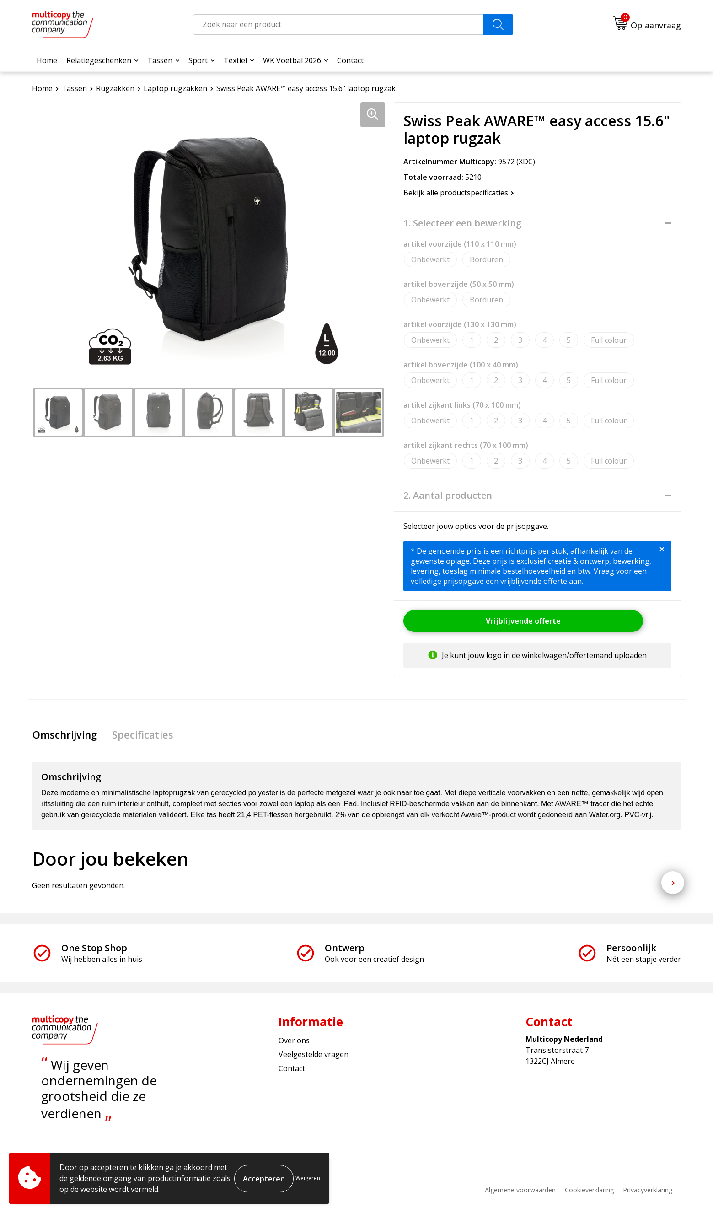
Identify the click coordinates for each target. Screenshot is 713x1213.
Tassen (159, 60)
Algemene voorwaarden (520, 1190)
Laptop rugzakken (175, 88)
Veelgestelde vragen (313, 1055)
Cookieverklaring (589, 1190)
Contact (350, 60)
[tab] (64, 735)
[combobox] (338, 24)
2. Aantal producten (447, 495)
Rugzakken (115, 88)
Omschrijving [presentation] (64, 735)
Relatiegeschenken (98, 60)
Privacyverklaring (647, 1190)
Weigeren (307, 1178)
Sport (198, 60)
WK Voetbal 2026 (292, 60)
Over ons (294, 1041)
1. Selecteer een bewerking (462, 223)
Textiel (235, 60)
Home (47, 60)
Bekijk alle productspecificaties (458, 193)
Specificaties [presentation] (141, 735)
